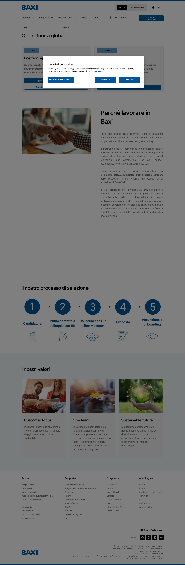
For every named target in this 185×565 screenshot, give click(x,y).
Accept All (129, 80)
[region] (93, 72)
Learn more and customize (61, 80)
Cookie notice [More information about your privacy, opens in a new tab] (97, 71)
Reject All (105, 80)
